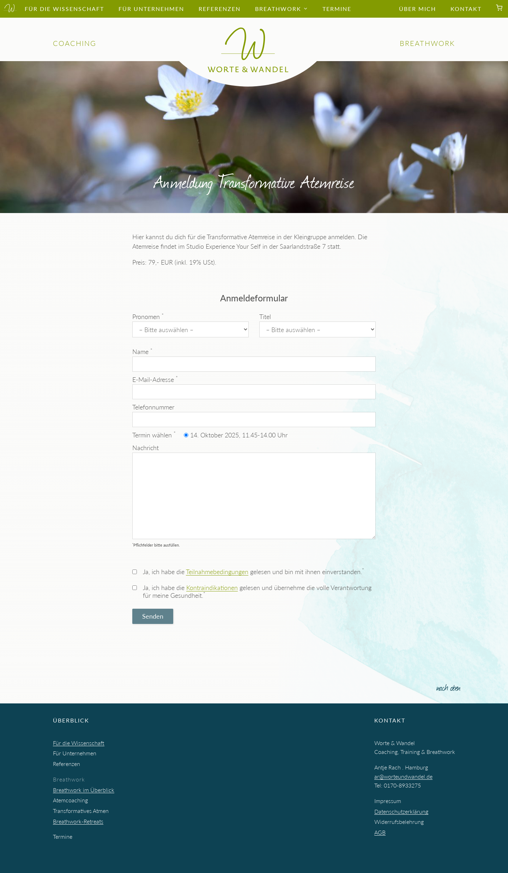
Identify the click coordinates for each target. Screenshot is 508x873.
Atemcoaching (70, 800)
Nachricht (254, 491)
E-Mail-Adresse (254, 387)
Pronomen (190, 325)
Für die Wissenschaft (78, 742)
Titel (317, 325)
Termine (62, 836)
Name (254, 359)
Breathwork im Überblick (83, 789)
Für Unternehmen (74, 753)
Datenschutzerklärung (401, 811)
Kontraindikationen (212, 587)
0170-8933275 (402, 785)
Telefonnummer (254, 415)
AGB (380, 832)
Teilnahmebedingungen (217, 572)
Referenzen (66, 763)
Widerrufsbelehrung (399, 821)
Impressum (387, 800)
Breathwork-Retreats (78, 821)
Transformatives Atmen (81, 810)
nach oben (448, 686)
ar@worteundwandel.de (403, 776)
